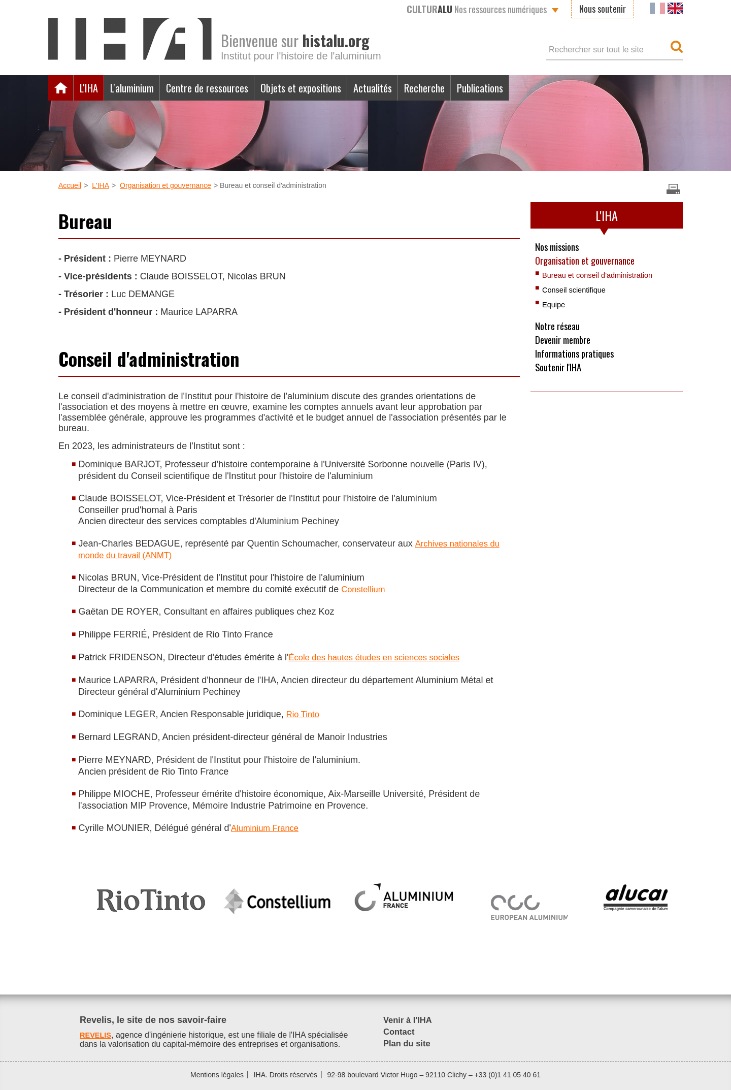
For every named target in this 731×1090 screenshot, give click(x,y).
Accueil (61, 88)
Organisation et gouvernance (165, 185)
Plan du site (409, 1043)
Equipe (555, 307)
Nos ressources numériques (477, 9)
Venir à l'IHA (409, 1020)
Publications (539, 88)
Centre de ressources (227, 88)
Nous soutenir (602, 8)
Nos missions (559, 247)
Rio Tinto (304, 714)
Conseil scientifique (577, 292)
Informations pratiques (579, 360)
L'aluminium (141, 88)
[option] (151, 896)
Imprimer (673, 189)
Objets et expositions (333, 88)
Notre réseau (560, 329)
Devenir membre (566, 344)
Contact (400, 1032)
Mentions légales (217, 1075)
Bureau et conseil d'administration (603, 278)
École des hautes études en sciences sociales (381, 657)
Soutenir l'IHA (561, 375)
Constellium (365, 589)
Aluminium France (268, 828)
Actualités (416, 88)
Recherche (475, 88)
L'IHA (91, 88)
